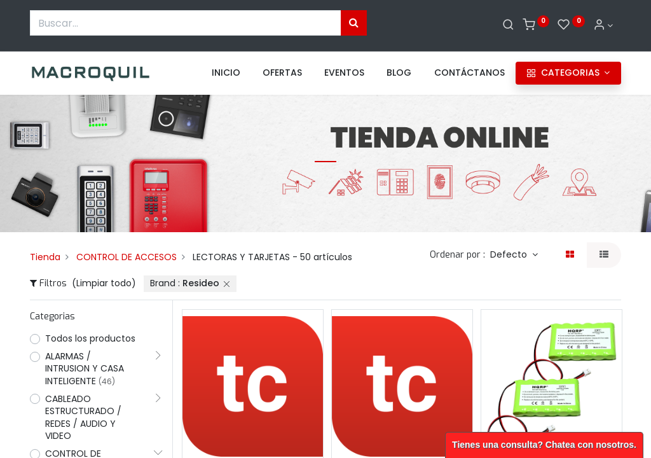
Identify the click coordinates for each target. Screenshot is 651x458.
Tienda (45, 257)
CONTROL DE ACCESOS (126, 257)
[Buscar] (508, 25)
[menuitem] (226, 73)
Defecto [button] (510, 254)
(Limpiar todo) (104, 283)
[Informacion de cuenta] (603, 25)
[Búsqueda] (354, 23)
